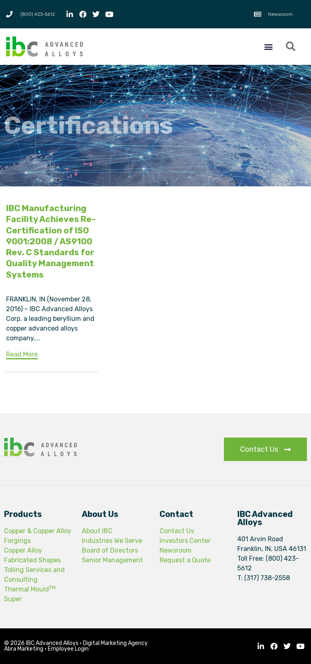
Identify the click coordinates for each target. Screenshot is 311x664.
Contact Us (177, 531)
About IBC (97, 531)
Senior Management (112, 560)
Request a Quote (185, 560)
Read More (22, 354)
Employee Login (68, 648)
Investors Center (185, 540)
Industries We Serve (112, 540)
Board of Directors (110, 550)
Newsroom (176, 550)
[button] (268, 46)
